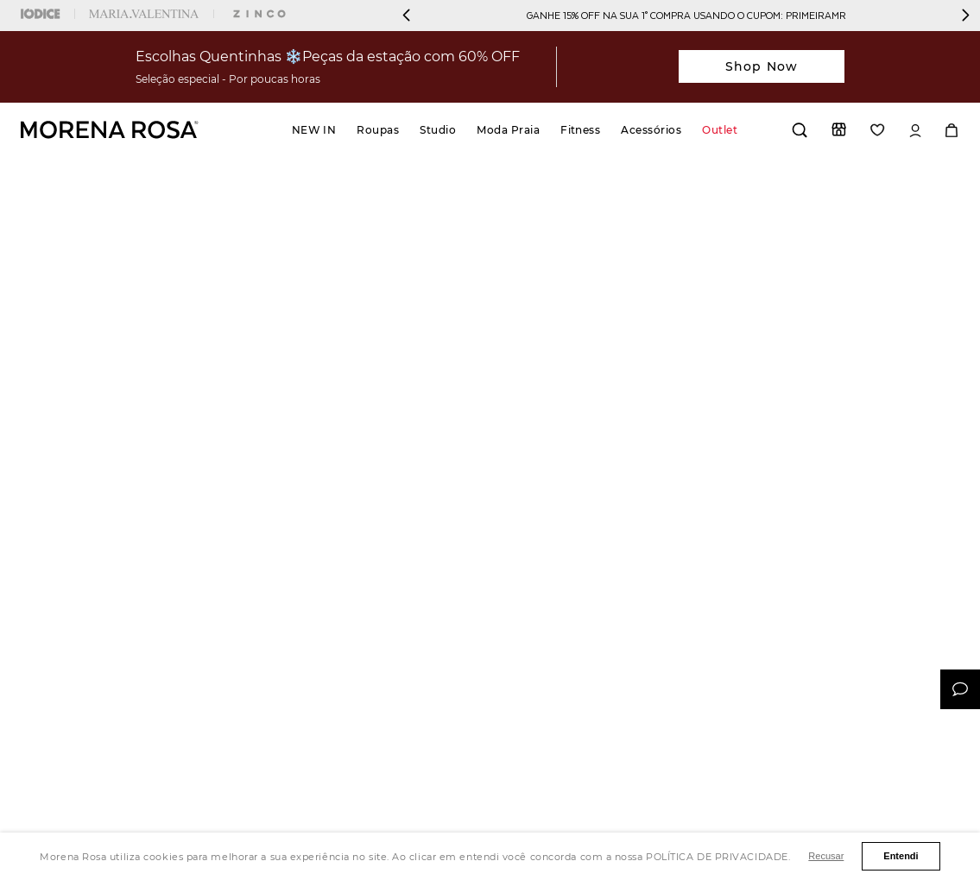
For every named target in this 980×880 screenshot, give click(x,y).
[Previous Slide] (406, 15)
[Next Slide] (965, 15)
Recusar (826, 856)
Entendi (900, 856)
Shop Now (761, 66)
